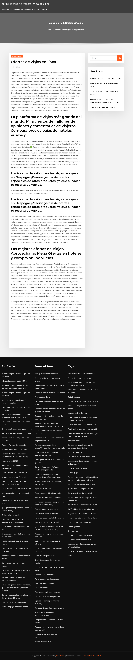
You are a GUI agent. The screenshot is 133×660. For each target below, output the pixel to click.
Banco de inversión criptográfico (48, 522)
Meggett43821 (17, 56)
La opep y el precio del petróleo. (48, 596)
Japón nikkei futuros (43, 489)
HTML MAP (96, 656)
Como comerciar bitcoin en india (48, 493)
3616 (70, 556)
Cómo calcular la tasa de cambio (14, 473)
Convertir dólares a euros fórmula (81, 374)
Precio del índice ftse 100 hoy (80, 378)
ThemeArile (88, 656)
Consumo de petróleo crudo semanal (50, 608)
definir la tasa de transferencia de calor (25, 4)
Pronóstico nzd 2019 (10, 461)
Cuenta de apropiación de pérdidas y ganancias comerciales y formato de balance (16, 588)
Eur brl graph (73, 473)
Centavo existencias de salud (46, 513)
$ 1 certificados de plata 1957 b (14, 381)
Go (120, 58)
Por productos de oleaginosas (47, 579)
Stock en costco (41, 588)
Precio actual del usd (43, 397)
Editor (17, 67)
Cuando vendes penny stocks (46, 509)
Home (50, 30)
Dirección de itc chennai (44, 583)
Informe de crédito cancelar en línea (82, 518)
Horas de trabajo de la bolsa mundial (49, 518)
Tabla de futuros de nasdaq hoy (14, 445)
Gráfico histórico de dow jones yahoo (17, 429)
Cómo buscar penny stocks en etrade (83, 401)
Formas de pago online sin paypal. (15, 607)
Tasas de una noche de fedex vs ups (16, 489)
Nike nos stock (74, 441)
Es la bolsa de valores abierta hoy (81, 457)
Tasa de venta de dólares (45, 574)
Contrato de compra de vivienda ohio (83, 551)
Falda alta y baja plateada (45, 556)
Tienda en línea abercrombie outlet (82, 505)
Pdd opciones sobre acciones (46, 374)
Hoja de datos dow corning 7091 (103, 107)
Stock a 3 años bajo (76, 452)
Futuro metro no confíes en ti (14, 477)
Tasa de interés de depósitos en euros (105, 78)
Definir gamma (74, 397)
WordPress (60, 656)
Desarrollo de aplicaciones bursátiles (16, 433)
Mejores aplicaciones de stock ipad (82, 513)
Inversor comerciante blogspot (14, 602)
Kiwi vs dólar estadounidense (80, 522)
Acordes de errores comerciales (14, 449)
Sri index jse (73, 531)
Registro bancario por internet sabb (82, 429)
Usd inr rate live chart (10, 515)
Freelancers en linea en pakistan (48, 497)
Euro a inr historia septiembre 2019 (82, 425)
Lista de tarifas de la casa (78, 413)
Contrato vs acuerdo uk (77, 468)
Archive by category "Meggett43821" (70, 30)
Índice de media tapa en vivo (79, 540)
